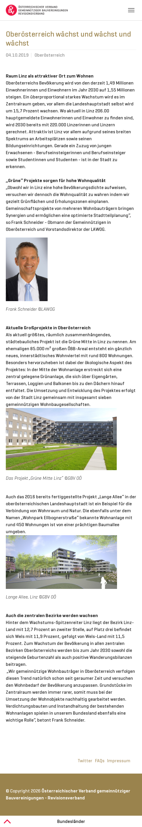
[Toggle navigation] (131, 10)
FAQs (100, 761)
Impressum (118, 761)
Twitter (85, 761)
